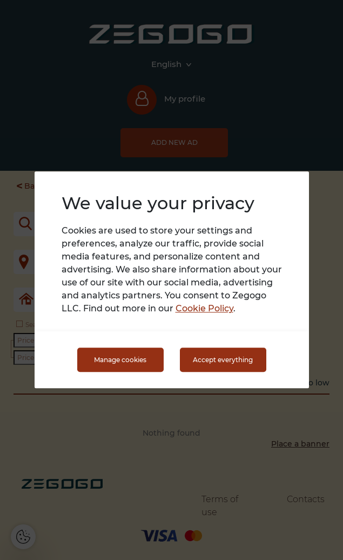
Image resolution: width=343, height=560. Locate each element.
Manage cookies (120, 360)
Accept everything (223, 360)
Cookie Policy (204, 309)
